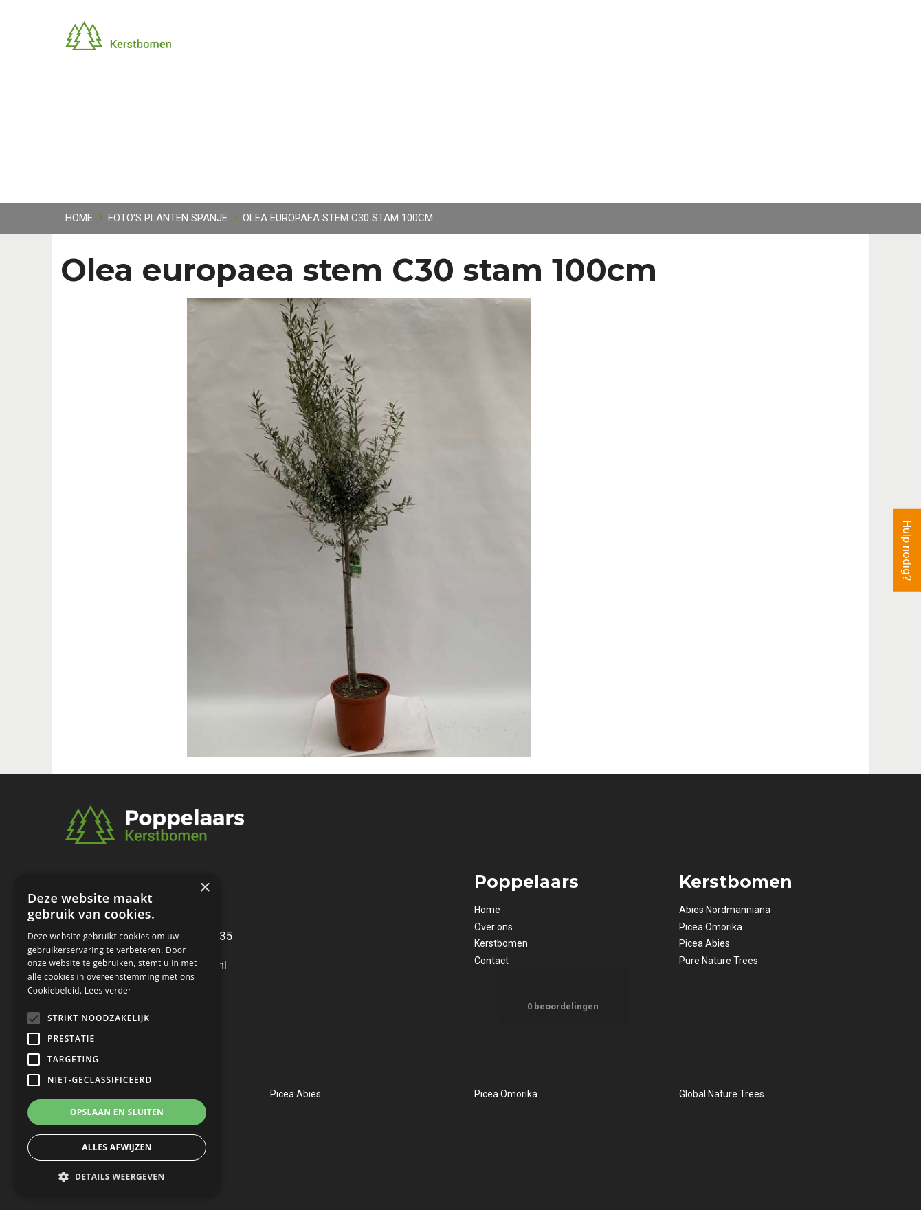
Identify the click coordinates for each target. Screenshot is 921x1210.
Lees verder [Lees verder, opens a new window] (108, 990)
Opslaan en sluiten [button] (117, 1112)
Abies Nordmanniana (724, 909)
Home (487, 909)
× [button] (204, 888)
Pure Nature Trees (718, 960)
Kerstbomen (501, 943)
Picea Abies (704, 943)
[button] (116, 1176)
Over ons (493, 926)
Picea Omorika (710, 926)
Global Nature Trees (721, 1093)
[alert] (117, 1034)
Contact (491, 960)
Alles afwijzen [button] (117, 1147)
